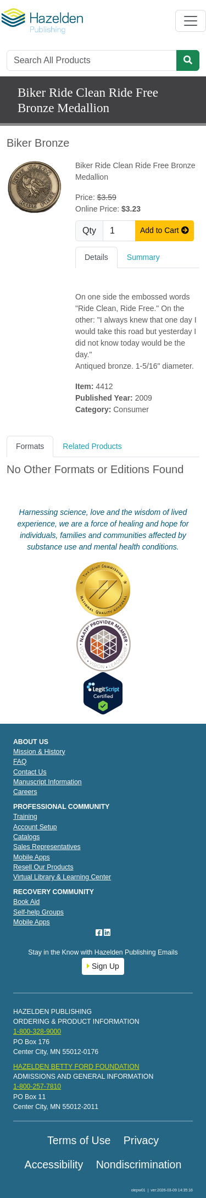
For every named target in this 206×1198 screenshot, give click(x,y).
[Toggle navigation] (190, 21)
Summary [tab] (143, 257)
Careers (25, 792)
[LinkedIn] (107, 932)
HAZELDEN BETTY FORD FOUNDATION (76, 1067)
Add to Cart (164, 230)
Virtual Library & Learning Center (62, 877)
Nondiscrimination (139, 1164)
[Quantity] (119, 230)
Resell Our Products (43, 867)
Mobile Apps (31, 857)
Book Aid (26, 902)
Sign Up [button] (103, 966)
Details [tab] (96, 257)
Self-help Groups (38, 912)
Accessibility (54, 1164)
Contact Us (30, 772)
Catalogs (26, 837)
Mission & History (39, 752)
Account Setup (35, 827)
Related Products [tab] (92, 446)
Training (25, 816)
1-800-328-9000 (37, 1031)
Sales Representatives (47, 847)
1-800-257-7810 (37, 1086)
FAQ (20, 762)
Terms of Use (78, 1140)
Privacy (141, 1140)
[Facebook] (100, 932)
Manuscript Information (47, 782)
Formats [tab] (30, 446)
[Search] (92, 60)
